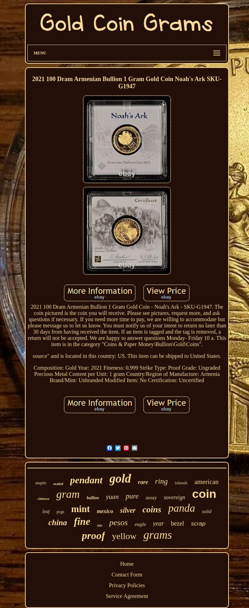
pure (132, 496)
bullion (93, 497)
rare (143, 482)
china (58, 522)
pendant (86, 480)
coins (152, 509)
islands (181, 482)
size (99, 525)
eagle (140, 524)
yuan (112, 496)
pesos (118, 522)
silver (127, 510)
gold (120, 478)
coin (204, 493)
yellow (124, 536)
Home (127, 564)
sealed (58, 484)
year (158, 523)
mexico (105, 511)
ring (161, 481)
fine (82, 521)
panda (181, 508)
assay (151, 497)
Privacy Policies (127, 585)
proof (93, 535)
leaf (46, 511)
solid (206, 511)
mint (80, 509)
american (207, 481)
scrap (198, 523)
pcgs (60, 511)
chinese (43, 498)
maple (40, 482)
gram (68, 494)
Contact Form (127, 575)
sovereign (174, 497)
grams (157, 535)
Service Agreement (127, 596)
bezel (177, 523)
